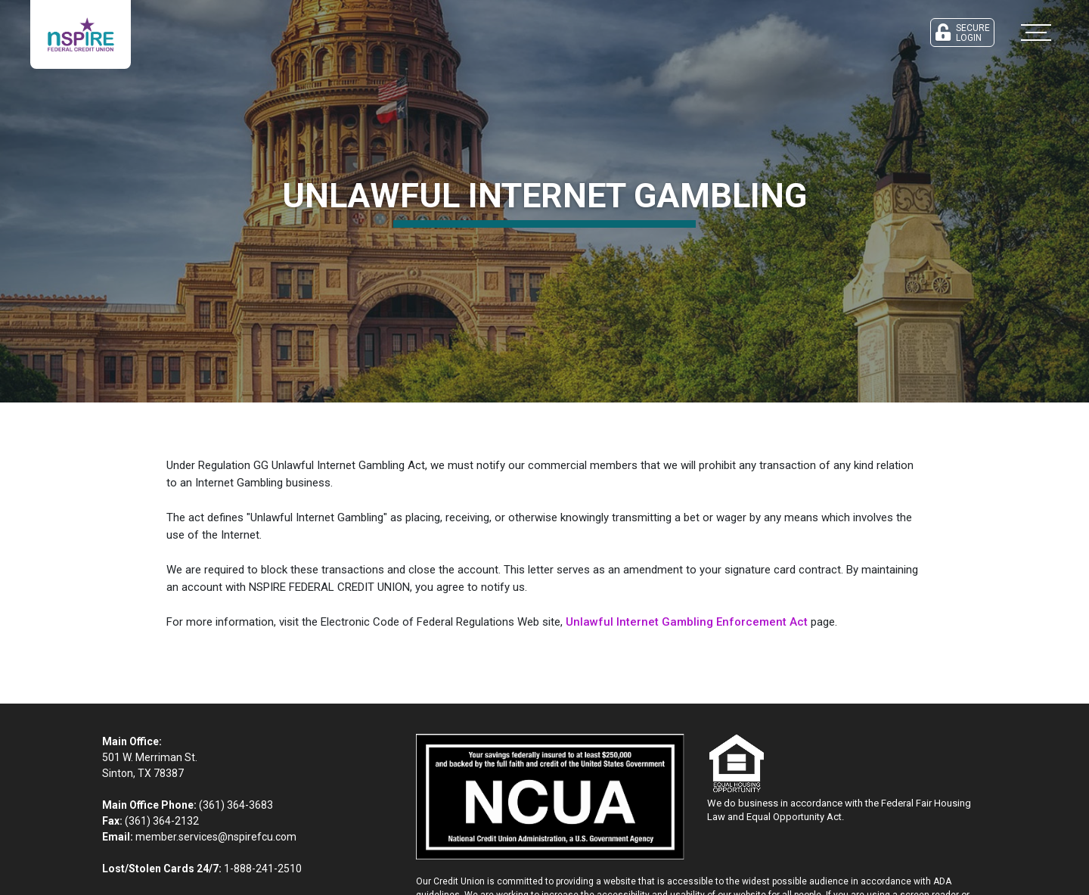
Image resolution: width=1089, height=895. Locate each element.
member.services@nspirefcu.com (215, 837)
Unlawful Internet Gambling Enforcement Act (687, 622)
